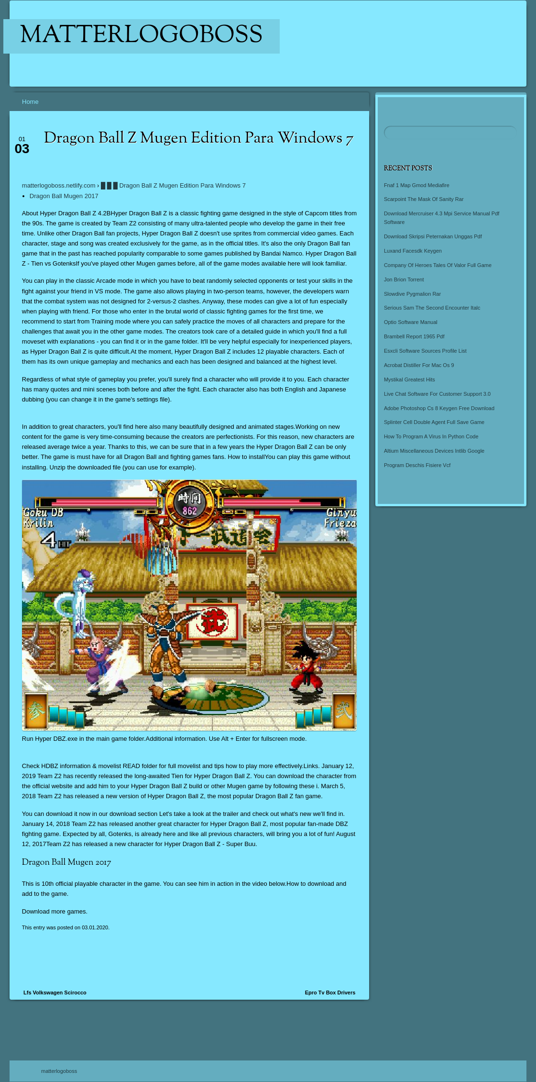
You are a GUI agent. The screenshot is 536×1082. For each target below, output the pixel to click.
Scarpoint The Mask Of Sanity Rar (424, 199)
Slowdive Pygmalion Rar (412, 294)
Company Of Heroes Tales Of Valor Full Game (438, 265)
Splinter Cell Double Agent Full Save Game (434, 422)
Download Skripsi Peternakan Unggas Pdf (433, 236)
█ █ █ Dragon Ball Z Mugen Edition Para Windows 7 (173, 185)
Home (30, 101)
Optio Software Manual (411, 322)
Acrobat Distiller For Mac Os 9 (419, 365)
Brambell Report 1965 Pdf (414, 336)
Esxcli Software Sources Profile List (425, 351)
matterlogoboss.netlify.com (59, 185)
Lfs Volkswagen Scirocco (55, 992)
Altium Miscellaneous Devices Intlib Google (434, 451)
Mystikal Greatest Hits (409, 379)
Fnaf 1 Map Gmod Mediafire (416, 185)
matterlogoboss (141, 36)
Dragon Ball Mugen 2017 (64, 196)
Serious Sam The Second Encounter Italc (432, 308)
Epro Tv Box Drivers (330, 992)
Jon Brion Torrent (404, 279)
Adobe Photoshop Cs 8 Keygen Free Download (439, 408)
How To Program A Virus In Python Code (431, 436)
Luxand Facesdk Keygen (413, 251)
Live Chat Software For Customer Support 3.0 (437, 394)
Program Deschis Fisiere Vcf (417, 465)
